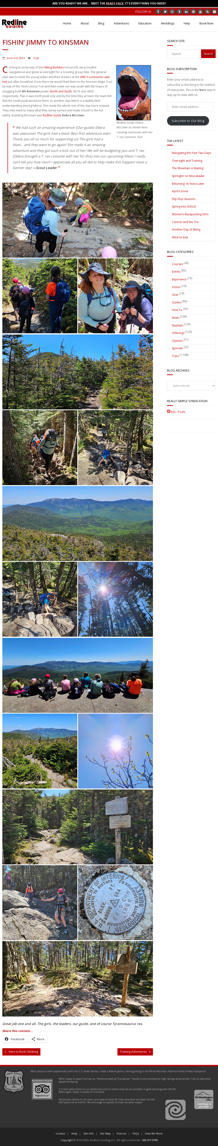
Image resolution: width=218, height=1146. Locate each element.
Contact (60, 1133)
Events (176, 272)
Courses (177, 264)
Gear (175, 295)
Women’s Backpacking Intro (190, 214)
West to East (180, 237)
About (85, 23)
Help (187, 23)
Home (67, 23)
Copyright (67, 1140)
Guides (176, 302)
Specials (177, 348)
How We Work (154, 1133)
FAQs (135, 1133)
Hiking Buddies (54, 67)
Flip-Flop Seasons (183, 199)
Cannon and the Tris (185, 222)
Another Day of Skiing (186, 230)
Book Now (206, 23)
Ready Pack (115, 3)
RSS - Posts (176, 412)
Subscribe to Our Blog (188, 121)
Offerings (178, 333)
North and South (61, 91)
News (175, 318)
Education (145, 23)
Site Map (105, 1133)
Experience (179, 279)
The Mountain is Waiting (187, 168)
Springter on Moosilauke (188, 176)
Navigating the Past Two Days (191, 153)
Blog (101, 23)
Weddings (167, 23)
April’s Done (180, 191)
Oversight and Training (187, 161)
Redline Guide (52, 115)
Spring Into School (184, 206)
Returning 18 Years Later (188, 184)
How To (177, 310)
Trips (36, 58)
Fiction (176, 287)
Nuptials (177, 325)
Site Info (88, 1133)
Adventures (121, 23)
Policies (121, 1133)
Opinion (177, 341)
